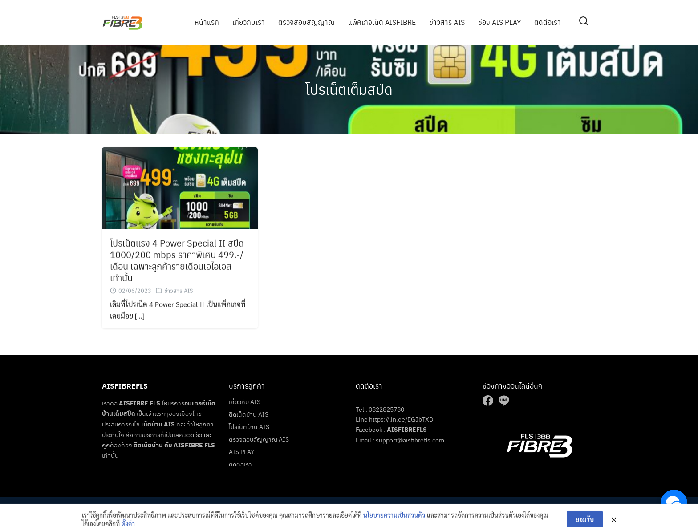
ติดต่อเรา (547, 22)
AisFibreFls (362, 507)
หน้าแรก (207, 22)
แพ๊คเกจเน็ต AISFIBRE (382, 22)
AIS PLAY (241, 451)
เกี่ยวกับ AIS (244, 401)
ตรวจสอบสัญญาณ (306, 22)
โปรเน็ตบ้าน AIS (249, 426)
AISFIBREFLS (407, 429)
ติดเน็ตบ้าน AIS (248, 413)
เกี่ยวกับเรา (248, 22)
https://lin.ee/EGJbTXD (401, 418)
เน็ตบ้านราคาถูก (397, 507)
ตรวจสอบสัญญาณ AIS (259, 438)
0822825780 (386, 409)
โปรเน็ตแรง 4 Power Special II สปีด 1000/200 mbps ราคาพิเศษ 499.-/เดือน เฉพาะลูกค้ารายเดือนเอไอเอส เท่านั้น (177, 261)
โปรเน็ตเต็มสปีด (349, 89)
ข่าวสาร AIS (447, 22)
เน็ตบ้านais (429, 507)
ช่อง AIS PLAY (499, 22)
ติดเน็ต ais (456, 507)
